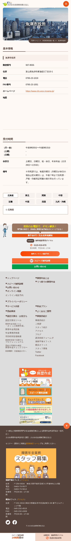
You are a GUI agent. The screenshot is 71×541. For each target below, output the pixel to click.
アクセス (39, 331)
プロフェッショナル (14, 341)
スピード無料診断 (15, 284)
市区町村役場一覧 (48, 40)
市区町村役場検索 (13, 336)
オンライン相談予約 (14, 295)
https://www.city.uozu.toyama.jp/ (40, 91)
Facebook (39, 355)
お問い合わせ (13, 287)
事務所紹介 (42, 316)
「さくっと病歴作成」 (15, 325)
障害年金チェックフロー (16, 346)
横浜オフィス (41, 345)
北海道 (11, 210)
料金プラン (42, 306)
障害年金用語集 (12, 329)
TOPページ (35, 40)
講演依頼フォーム (43, 338)
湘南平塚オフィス (43, 341)
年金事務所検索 (12, 333)
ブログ (38, 334)
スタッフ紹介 (41, 327)
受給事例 (11, 311)
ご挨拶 (38, 324)
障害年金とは (43, 278)
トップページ (13, 278)
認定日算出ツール (13, 320)
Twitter (38, 352)
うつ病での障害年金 (46, 282)
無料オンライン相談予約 (40, 254)
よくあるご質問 (44, 311)
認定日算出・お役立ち (17, 316)
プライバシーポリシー (17, 301)
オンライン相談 (14, 291)
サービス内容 (13, 306)
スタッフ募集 (41, 348)
